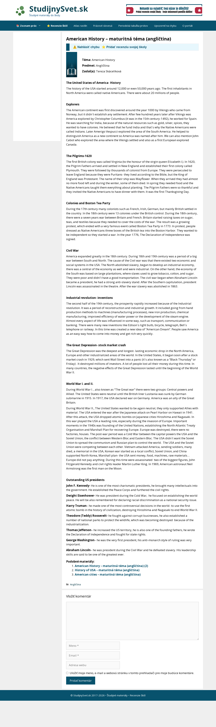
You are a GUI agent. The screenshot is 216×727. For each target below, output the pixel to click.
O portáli (187, 25)
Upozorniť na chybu (165, 25)
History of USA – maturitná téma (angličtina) (107, 570)
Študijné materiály (117, 695)
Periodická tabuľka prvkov (133, 25)
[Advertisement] (38, 86)
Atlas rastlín (80, 25)
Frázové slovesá (102, 25)
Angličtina (75, 584)
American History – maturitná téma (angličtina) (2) (111, 566)
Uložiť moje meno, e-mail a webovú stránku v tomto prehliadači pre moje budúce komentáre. (132, 673)
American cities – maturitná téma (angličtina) (108, 574)
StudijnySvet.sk (58, 9)
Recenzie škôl (137, 695)
